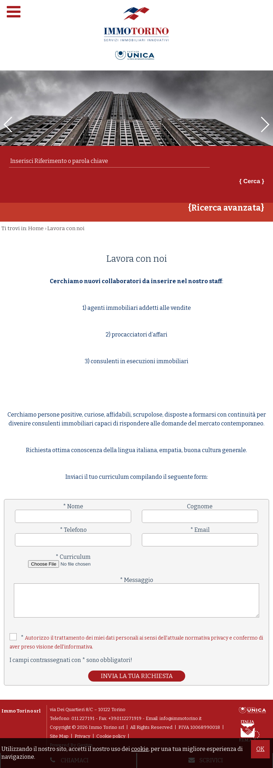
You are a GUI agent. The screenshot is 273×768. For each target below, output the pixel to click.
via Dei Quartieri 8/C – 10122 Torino (87, 709)
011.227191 (83, 718)
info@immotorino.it (181, 718)
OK (260, 749)
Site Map (59, 736)
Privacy (82, 736)
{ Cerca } (251, 181)
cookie (140, 749)
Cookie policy (110, 736)
